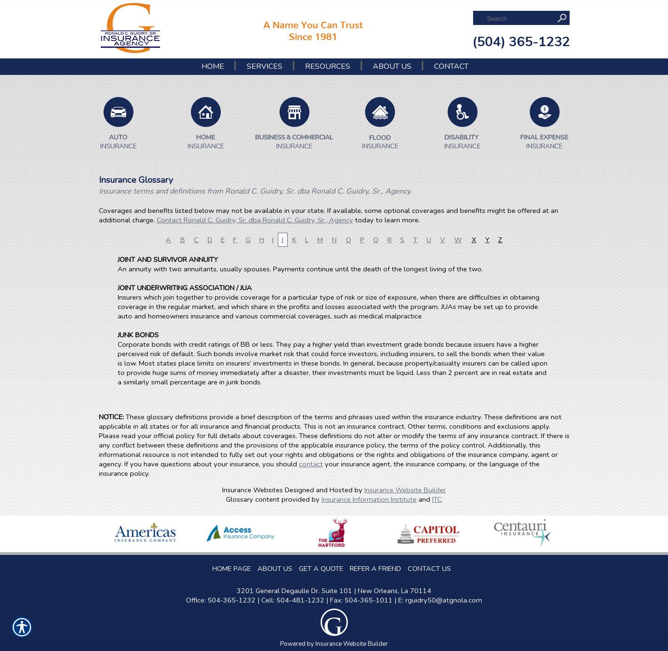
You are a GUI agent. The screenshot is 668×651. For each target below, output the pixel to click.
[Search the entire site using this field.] (519, 18)
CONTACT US (429, 568)
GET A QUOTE (321, 568)
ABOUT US (275, 568)
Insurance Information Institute (369, 499)
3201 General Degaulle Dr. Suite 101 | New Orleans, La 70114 (334, 590)
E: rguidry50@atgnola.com (440, 600)
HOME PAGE (231, 568)
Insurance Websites (252, 490)
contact (311, 464)
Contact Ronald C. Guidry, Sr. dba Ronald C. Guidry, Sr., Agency (255, 220)
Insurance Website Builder (405, 490)
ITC (437, 499)
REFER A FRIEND (375, 568)
